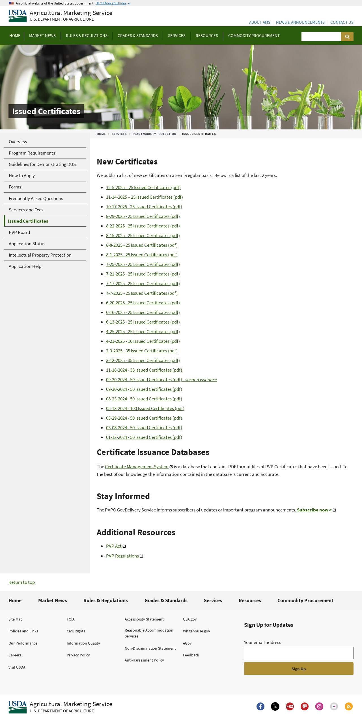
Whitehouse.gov (196, 631)
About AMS (259, 22)
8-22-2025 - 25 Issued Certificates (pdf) (143, 226)
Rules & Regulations (105, 600)
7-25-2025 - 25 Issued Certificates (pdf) (143, 264)
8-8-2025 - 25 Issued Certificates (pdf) (142, 245)
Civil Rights (76, 631)
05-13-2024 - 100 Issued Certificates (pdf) (145, 408)
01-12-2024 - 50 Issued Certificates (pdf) (144, 437)
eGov (187, 643)
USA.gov (190, 619)
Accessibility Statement (144, 619)
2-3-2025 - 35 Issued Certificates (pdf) (142, 351)
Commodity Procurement (305, 600)
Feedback (191, 655)
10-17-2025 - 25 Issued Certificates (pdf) (144, 206)
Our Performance (22, 643)
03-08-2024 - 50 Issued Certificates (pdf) (144, 427)
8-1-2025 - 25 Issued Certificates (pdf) (142, 254)
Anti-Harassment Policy (144, 660)
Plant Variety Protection (154, 134)
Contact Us (342, 22)
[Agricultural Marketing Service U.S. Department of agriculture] (60, 16)
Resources (250, 600)
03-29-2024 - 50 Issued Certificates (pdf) (144, 418)
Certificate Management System (137, 466)
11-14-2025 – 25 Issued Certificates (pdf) (144, 197)
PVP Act (114, 546)
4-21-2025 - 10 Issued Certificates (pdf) (143, 341)
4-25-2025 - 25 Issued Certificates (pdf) (143, 331)
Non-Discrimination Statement (150, 648)
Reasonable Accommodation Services (149, 633)
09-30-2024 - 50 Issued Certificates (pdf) (161, 379)
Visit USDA (16, 667)
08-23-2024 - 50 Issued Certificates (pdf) (144, 399)
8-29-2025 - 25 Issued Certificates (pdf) (143, 216)
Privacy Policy (78, 655)
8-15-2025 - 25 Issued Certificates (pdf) (143, 235)
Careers (14, 655)
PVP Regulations (122, 556)
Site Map (15, 619)
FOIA (71, 619)
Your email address (262, 642)
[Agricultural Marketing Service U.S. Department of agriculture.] (60, 707)
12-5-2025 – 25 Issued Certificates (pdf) (143, 187)
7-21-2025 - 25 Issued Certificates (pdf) (143, 274)
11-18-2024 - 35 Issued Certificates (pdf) (144, 370)
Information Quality (83, 643)
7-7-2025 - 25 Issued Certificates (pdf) (142, 293)
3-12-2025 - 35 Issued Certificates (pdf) (143, 360)
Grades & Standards (166, 600)
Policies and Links (23, 631)
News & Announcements (300, 22)
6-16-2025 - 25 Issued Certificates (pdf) (143, 312)
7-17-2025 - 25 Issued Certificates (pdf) (143, 283)
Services (119, 134)
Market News (52, 600)
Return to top (21, 582)
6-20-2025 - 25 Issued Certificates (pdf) (143, 303)
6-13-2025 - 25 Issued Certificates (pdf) (143, 322)
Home (101, 134)
